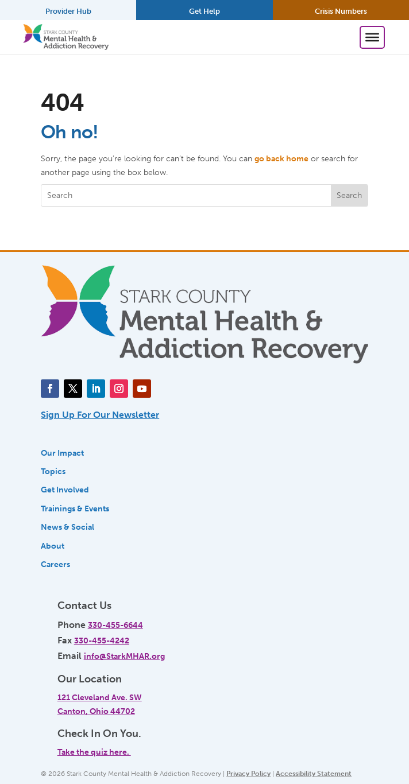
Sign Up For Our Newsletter (100, 414)
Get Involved (65, 489)
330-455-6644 (115, 625)
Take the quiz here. (94, 752)
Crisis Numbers (341, 11)
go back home (281, 158)
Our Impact (62, 453)
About (52, 546)
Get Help (204, 11)
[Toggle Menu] (372, 37)
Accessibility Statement (314, 774)
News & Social (67, 527)
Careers (55, 564)
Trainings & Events (75, 508)
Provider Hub (68, 11)
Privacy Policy (248, 774)
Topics (53, 471)
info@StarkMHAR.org (124, 656)
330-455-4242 (101, 640)
